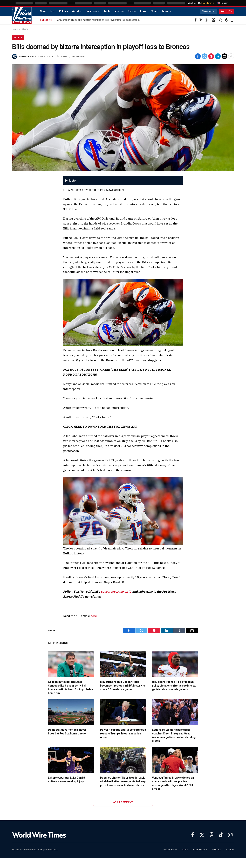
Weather (192, 3)
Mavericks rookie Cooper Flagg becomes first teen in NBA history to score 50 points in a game (122, 685)
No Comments (77, 56)
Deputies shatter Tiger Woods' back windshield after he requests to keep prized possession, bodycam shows (123, 781)
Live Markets (207, 3)
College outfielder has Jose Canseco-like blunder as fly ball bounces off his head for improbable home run (70, 687)
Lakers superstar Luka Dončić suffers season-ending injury (66, 779)
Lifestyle (119, 11)
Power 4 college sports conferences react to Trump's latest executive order (123, 733)
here (93, 616)
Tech (107, 11)
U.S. (52, 11)
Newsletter (208, 11)
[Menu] (232, 20)
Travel (143, 11)
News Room (28, 56)
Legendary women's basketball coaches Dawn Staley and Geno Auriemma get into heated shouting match (174, 735)
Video (154, 11)
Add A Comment (123, 802)
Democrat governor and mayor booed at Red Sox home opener (67, 731)
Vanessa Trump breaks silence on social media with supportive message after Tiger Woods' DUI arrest (173, 783)
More (165, 11)
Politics (63, 11)
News (43, 11)
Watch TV (226, 11)
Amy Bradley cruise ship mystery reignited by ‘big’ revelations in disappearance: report (100, 19)
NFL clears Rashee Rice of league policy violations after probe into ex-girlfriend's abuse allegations (174, 685)
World (75, 11)
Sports (132, 11)
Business (91, 11)
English (222, 3)
